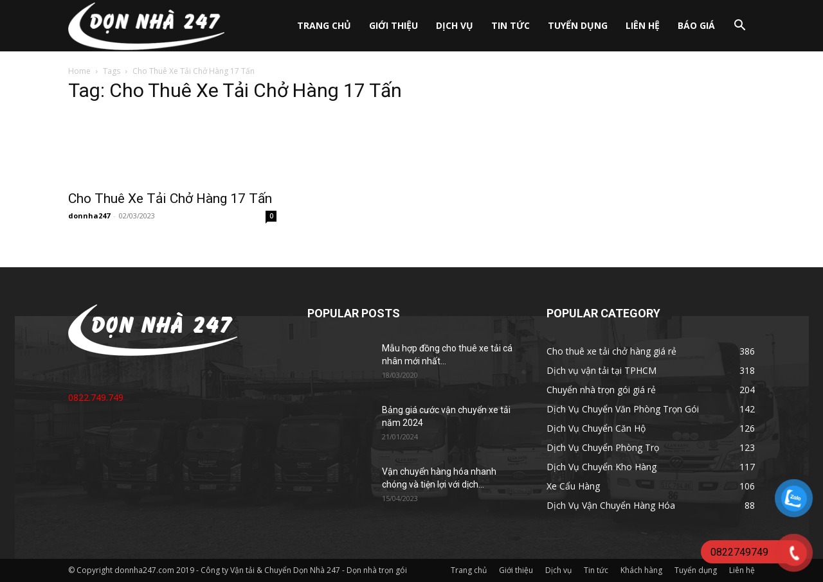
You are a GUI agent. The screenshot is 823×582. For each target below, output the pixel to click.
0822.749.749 (95, 397)
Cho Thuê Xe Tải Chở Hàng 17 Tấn (170, 198)
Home (79, 71)
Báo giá (696, 25)
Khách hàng (641, 570)
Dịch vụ (454, 25)
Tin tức (510, 25)
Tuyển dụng (578, 25)
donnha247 (89, 215)
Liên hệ (643, 25)
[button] (739, 27)
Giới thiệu (393, 25)
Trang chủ (324, 25)
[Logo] (146, 26)
